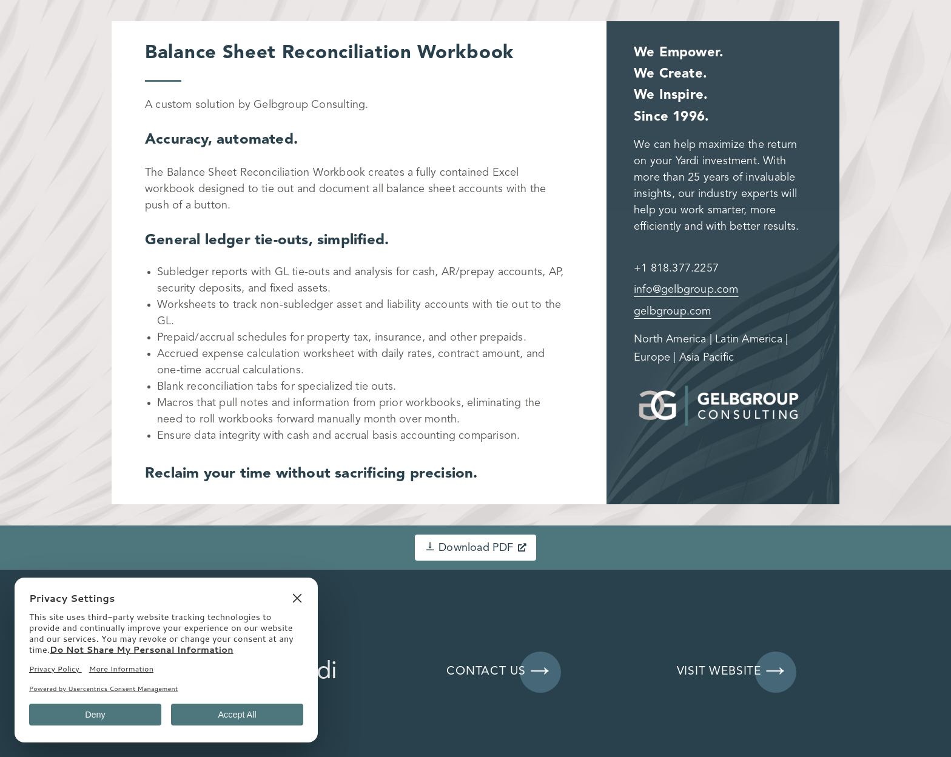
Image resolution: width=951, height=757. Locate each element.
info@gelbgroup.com (686, 289)
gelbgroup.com (672, 311)
